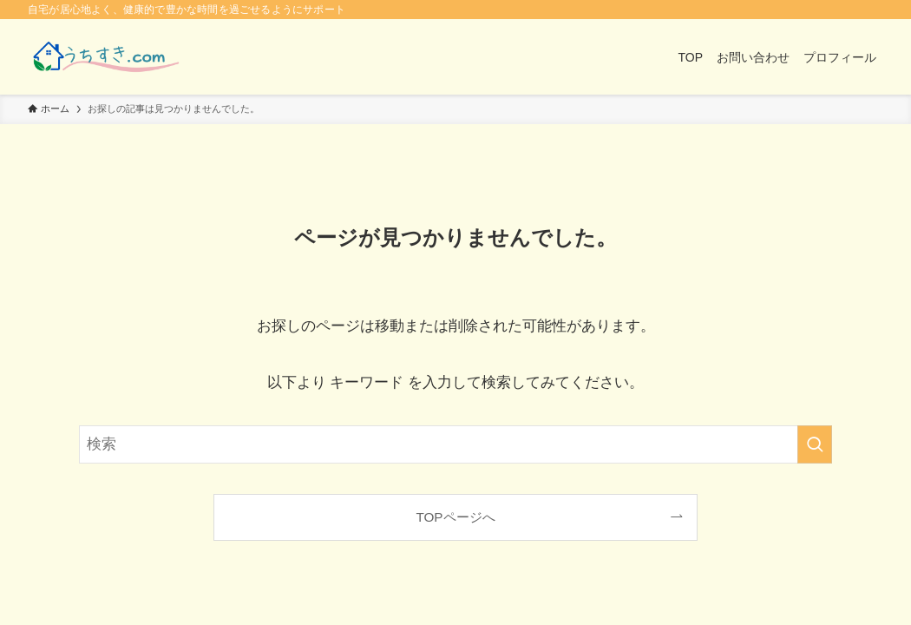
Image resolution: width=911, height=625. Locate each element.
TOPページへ (455, 517)
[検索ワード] (455, 444)
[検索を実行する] (814, 444)
